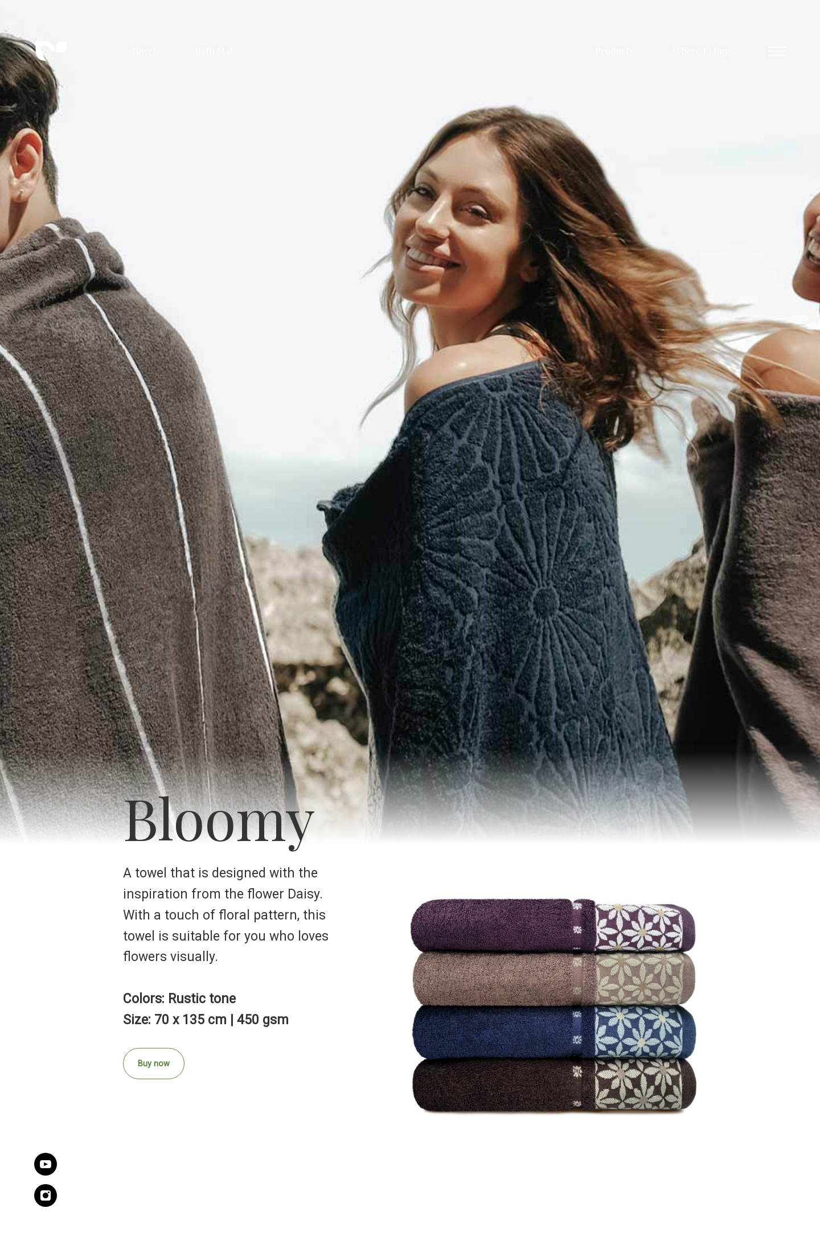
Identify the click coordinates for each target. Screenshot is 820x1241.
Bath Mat (214, 51)
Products (614, 51)
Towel (143, 51)
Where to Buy (701, 51)
